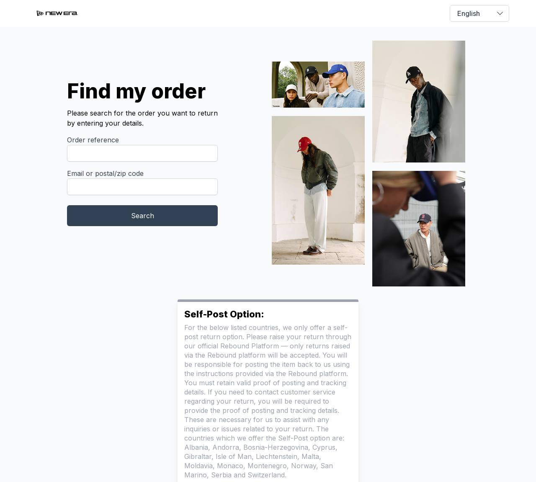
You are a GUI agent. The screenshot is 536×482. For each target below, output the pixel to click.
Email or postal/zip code (105, 173)
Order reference (93, 140)
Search (142, 215)
